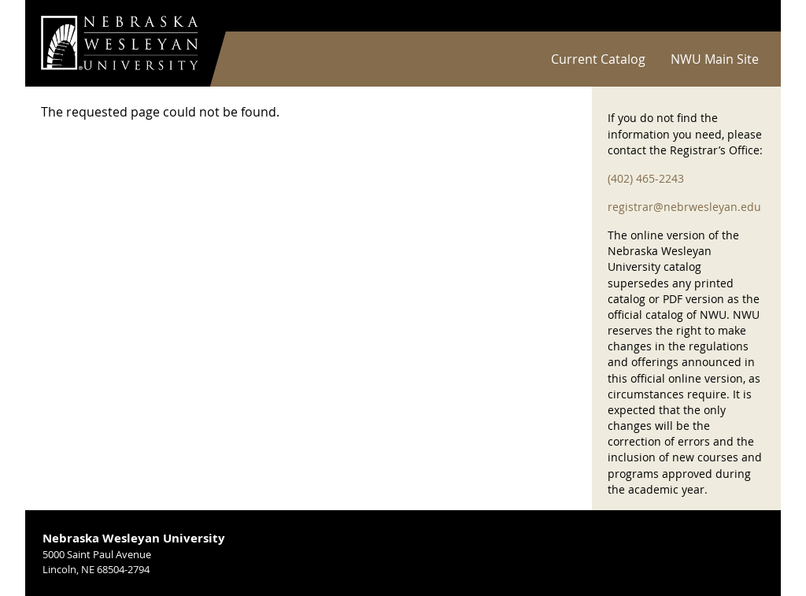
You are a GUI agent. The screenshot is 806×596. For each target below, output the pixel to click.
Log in (744, 16)
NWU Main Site (715, 59)
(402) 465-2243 (646, 178)
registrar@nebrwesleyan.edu (684, 206)
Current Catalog (598, 59)
